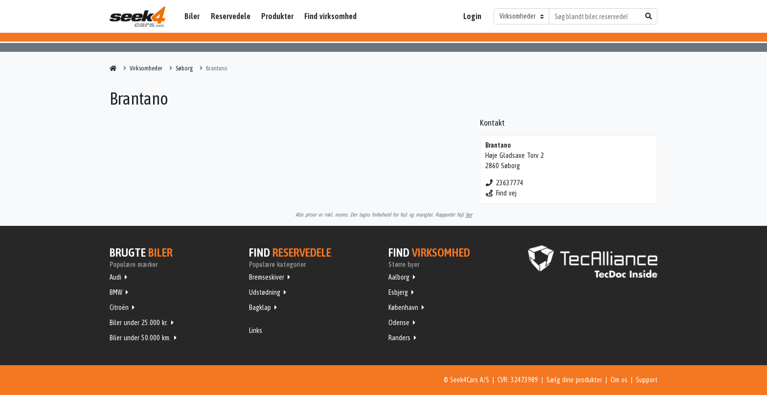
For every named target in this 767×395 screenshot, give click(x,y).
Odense (398, 323)
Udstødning (264, 292)
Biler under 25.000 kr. (139, 323)
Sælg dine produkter (574, 380)
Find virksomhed (330, 16)
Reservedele (230, 16)
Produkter (277, 16)
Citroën (119, 307)
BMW (116, 292)
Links (255, 330)
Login (472, 16)
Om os (619, 380)
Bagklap (260, 307)
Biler (192, 16)
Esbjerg (398, 292)
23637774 (504, 183)
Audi (115, 277)
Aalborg (398, 277)
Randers (399, 338)
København (403, 307)
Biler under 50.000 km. (140, 338)
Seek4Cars (137, 16)
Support (646, 380)
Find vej (501, 193)
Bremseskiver (266, 277)
